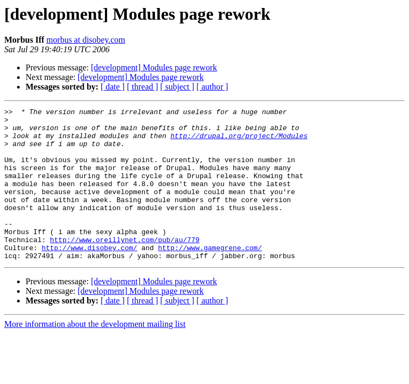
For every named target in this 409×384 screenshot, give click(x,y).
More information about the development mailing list (94, 354)
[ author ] (212, 86)
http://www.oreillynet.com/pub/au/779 (125, 266)
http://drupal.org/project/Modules (238, 142)
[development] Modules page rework (154, 67)
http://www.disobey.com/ (89, 276)
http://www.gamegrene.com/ (210, 276)
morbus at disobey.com (85, 39)
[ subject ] (177, 86)
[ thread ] (142, 86)
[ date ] (113, 86)
